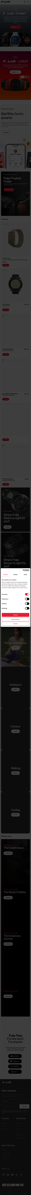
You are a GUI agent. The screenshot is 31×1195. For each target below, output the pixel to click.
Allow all (15, 615)
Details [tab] (15, 574)
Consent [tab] (5, 574)
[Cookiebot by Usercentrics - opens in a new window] (22, 570)
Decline (15, 623)
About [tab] (25, 574)
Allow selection (15, 619)
